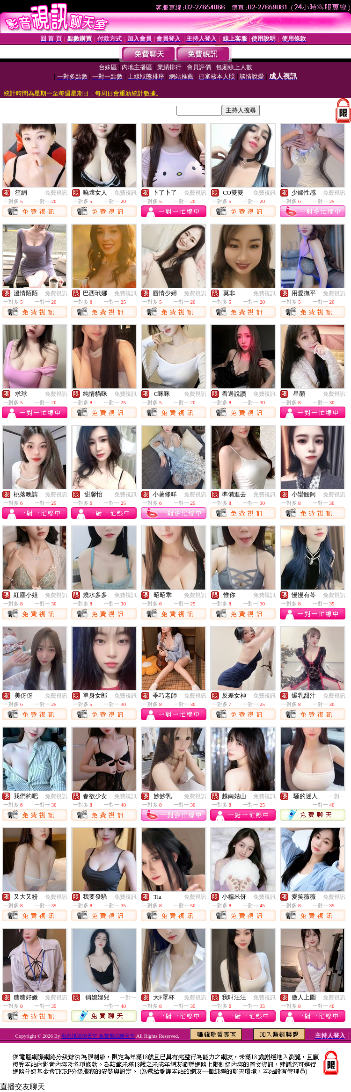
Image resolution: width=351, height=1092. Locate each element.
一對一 (337, 796)
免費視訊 (56, 192)
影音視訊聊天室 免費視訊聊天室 (98, 1036)
